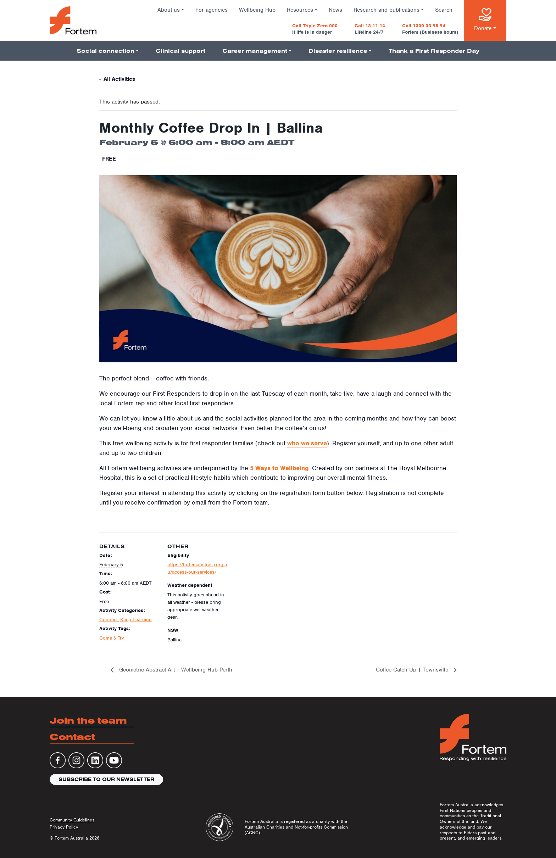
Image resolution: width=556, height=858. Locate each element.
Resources (300, 9)
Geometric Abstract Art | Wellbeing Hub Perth (174, 669)
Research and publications (386, 9)
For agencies (211, 9)
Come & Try (111, 638)
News (335, 9)
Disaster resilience (337, 50)
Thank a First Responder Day (434, 50)
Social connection (105, 50)
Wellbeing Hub (257, 9)
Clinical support (180, 50)
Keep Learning (136, 620)
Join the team (88, 720)
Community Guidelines (72, 820)
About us (168, 9)
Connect (108, 620)
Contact (72, 736)
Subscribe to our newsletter (106, 779)
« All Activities (117, 79)
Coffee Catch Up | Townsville (413, 669)
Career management (254, 50)
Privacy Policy (64, 827)
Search (443, 9)
